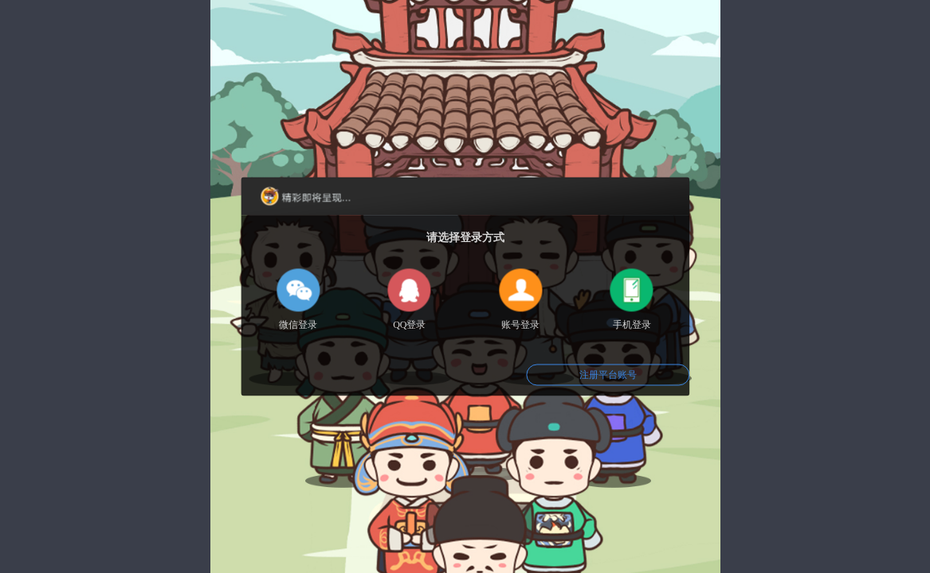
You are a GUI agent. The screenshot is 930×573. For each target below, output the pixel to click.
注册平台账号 (608, 374)
